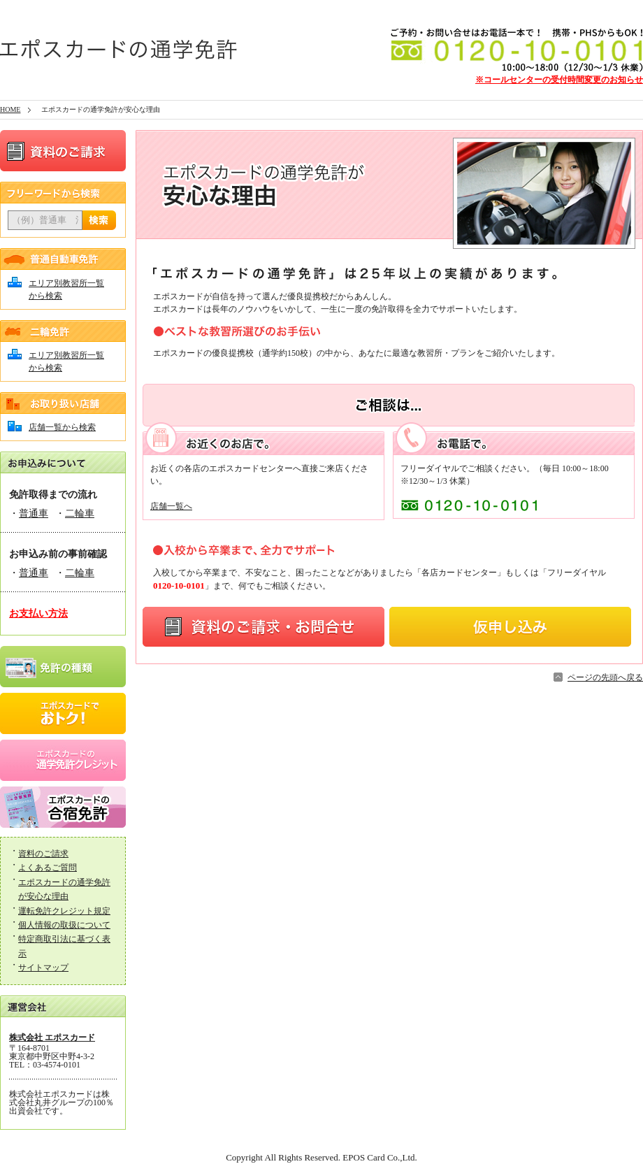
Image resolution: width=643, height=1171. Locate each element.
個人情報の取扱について (64, 925)
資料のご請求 (43, 854)
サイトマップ (43, 967)
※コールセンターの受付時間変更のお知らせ (559, 80)
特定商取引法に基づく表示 (64, 946)
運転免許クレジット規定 (64, 911)
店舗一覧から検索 (62, 427)
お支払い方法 (38, 613)
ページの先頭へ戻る (605, 677)
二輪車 (79, 513)
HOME (10, 109)
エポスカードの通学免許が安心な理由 (64, 889)
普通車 (33, 513)
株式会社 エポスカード (52, 1037)
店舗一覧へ (171, 506)
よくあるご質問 (47, 867)
